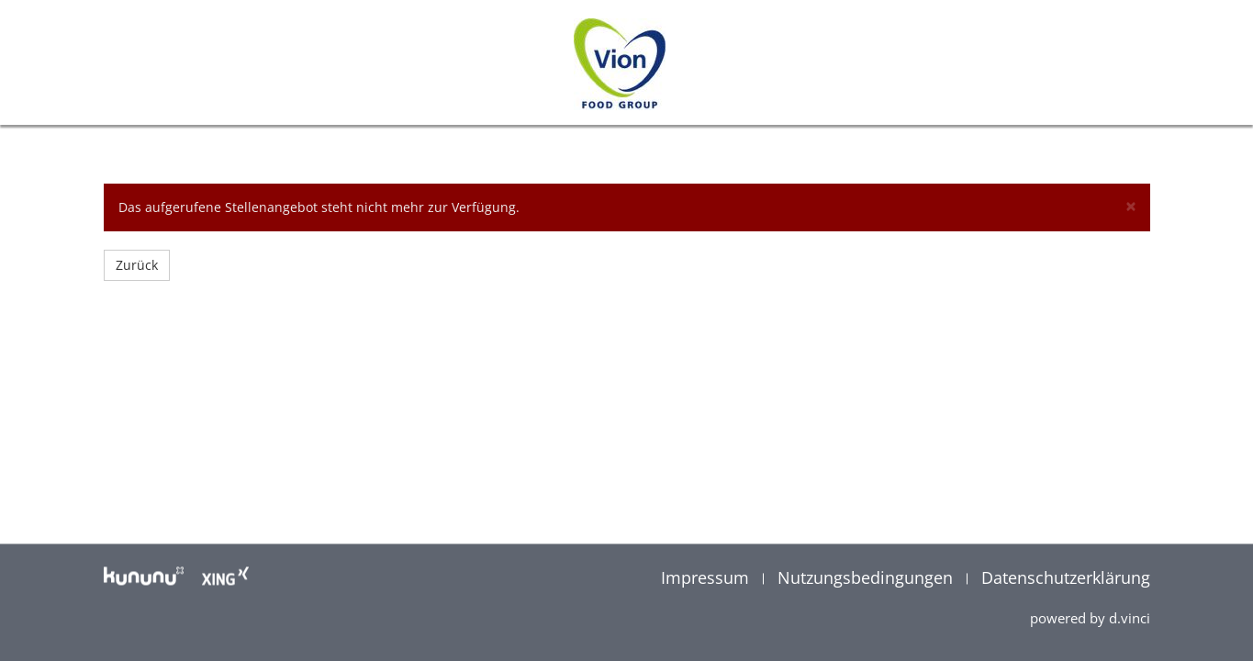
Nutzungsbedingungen (867, 577)
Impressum (707, 577)
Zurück (137, 265)
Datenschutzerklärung (1065, 577)
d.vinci (1129, 618)
